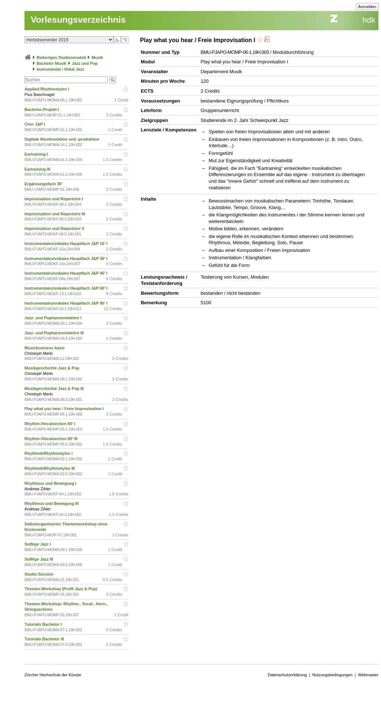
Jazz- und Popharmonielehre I (53, 318)
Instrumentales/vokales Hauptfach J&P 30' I (66, 258)
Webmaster (368, 675)
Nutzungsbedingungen (332, 675)
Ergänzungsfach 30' (44, 184)
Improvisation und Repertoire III (55, 214)
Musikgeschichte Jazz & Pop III (54, 388)
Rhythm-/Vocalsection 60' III (51, 438)
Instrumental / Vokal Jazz (60, 69)
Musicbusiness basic (45, 348)
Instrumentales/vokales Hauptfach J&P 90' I (66, 303)
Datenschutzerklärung (287, 675)
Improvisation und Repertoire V (55, 228)
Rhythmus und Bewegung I (51, 483)
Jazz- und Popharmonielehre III (54, 333)
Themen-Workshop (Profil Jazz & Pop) (61, 589)
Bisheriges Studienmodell (61, 57)
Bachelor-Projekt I (42, 109)
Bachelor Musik (51, 63)
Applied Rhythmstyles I (47, 89)
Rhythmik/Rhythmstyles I (48, 453)
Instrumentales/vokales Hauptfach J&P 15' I (66, 243)
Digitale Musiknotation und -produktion (62, 139)
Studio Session (39, 574)
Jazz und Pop (85, 63)
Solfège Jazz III (39, 559)
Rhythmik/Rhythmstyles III (50, 468)
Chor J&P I (35, 124)
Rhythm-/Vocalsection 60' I (50, 423)
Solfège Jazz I (38, 544)
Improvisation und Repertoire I (54, 199)
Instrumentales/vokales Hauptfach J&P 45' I (66, 273)
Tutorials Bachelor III (44, 639)
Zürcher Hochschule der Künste (52, 675)
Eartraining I (36, 154)
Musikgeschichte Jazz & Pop (52, 368)
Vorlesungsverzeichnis (78, 20)
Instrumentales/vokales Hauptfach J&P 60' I (66, 288)
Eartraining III (37, 169)
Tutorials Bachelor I (43, 624)
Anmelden (367, 6)
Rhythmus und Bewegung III (52, 503)
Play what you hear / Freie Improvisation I (64, 408)
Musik (97, 57)
